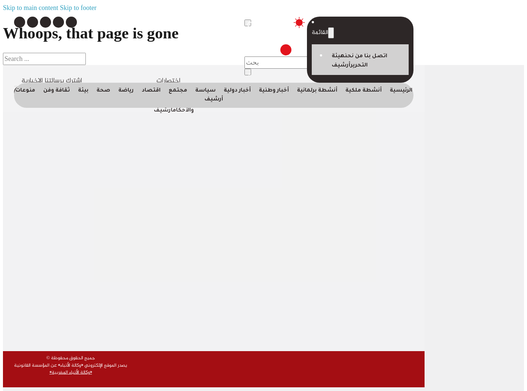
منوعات (25, 91)
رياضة (126, 91)
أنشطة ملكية (363, 91)
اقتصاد (151, 91)
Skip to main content (30, 7)
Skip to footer (78, 7)
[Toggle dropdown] (331, 32)
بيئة (83, 91)
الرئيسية (401, 91)
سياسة (205, 91)
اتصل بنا (375, 56)
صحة (103, 91)
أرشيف (341, 66)
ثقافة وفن (56, 91)
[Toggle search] (247, 23)
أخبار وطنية (274, 91)
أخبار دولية (237, 91)
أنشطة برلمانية (317, 91)
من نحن (354, 56)
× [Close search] (249, 73)
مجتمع (178, 91)
